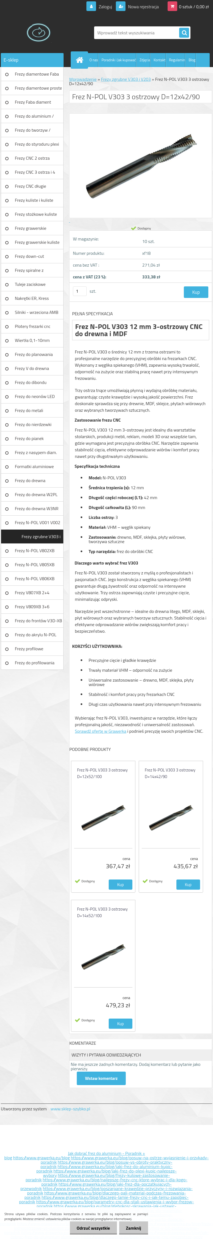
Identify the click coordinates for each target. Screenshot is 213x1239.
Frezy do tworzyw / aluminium (33, 132)
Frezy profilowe (29, 648)
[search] (184, 33)
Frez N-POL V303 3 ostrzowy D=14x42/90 (170, 773)
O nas (93, 60)
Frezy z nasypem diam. (36, 452)
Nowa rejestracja (143, 6)
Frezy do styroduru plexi (37, 144)
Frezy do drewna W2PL (36, 494)
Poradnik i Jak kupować (119, 60)
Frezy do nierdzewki (33, 424)
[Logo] (39, 32)
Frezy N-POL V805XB (34, 564)
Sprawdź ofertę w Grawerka (100, 731)
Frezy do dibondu (31, 382)
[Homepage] (80, 60)
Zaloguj (105, 6)
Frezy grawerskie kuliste (37, 242)
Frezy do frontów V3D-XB (38, 620)
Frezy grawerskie (30, 228)
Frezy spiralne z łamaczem (29, 272)
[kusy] (80, 291)
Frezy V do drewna (32, 368)
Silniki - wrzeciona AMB (36, 312)
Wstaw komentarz (101, 1078)
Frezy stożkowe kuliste (36, 214)
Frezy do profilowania (34, 662)
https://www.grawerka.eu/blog (41, 1157)
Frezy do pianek (29, 438)
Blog (192, 60)
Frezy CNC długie (30, 186)
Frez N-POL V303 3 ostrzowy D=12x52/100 (102, 773)
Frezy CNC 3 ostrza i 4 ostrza (35, 174)
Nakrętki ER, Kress (32, 298)
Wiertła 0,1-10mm (32, 340)
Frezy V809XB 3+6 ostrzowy (32, 608)
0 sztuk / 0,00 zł (194, 6)
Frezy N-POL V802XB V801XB (34, 552)
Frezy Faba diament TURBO (33, 104)
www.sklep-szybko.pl (70, 1108)
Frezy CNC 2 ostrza (32, 158)
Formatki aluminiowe (34, 466)
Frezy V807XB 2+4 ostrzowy (32, 594)
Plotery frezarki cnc (32, 326)
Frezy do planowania (34, 354)
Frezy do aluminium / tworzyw (34, 118)
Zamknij (133, 1228)
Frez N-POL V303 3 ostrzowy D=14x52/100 (102, 912)
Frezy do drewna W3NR (36, 508)
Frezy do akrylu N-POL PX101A (35, 636)
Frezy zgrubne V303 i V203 (41, 538)
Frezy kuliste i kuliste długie (34, 202)
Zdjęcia (145, 60)
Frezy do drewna (30, 480)
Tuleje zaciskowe (30, 284)
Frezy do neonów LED (35, 396)
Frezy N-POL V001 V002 (37, 522)
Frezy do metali (29, 410)
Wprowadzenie (83, 79)
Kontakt (159, 60)
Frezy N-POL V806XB (34, 578)
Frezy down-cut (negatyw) (29, 258)
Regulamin (177, 60)
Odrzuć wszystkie (93, 1228)
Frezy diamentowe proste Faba (38, 90)
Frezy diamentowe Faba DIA (37, 76)
